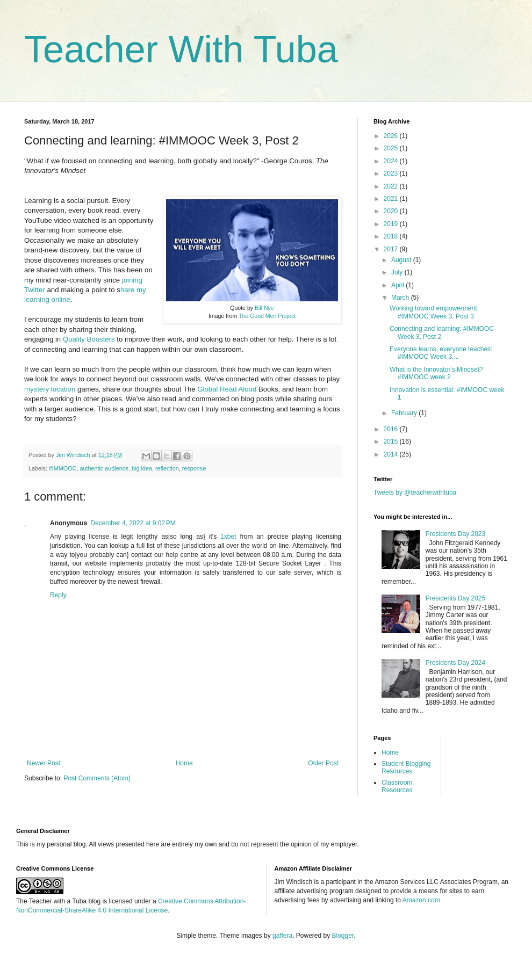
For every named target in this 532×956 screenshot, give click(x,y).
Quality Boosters (89, 339)
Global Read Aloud (226, 389)
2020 (392, 211)
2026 (392, 136)
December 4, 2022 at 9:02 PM (132, 523)
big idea (142, 468)
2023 (392, 173)
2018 (392, 236)
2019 (392, 224)
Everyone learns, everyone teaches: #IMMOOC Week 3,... (441, 352)
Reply (58, 595)
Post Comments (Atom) (97, 778)
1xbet (228, 536)
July (398, 272)
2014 (392, 454)
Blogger (343, 935)
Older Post (323, 763)
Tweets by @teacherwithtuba (414, 492)
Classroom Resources (397, 786)
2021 (392, 198)
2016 (392, 429)
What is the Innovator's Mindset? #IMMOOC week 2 (436, 373)
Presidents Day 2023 (455, 534)
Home (184, 763)
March (401, 297)
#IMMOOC (63, 468)
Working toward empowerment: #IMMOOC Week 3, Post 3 (434, 312)
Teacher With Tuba (181, 49)
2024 (392, 161)
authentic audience (104, 468)
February (405, 413)
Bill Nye (264, 308)
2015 (392, 441)
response (194, 468)
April (398, 285)
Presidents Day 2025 (455, 598)
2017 (392, 249)
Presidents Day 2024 (455, 663)
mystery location (49, 389)
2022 (392, 186)
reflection (167, 468)
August (402, 260)
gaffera (282, 935)
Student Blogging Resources (406, 767)
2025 (392, 148)
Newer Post (43, 763)
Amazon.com (421, 900)
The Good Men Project (267, 316)
